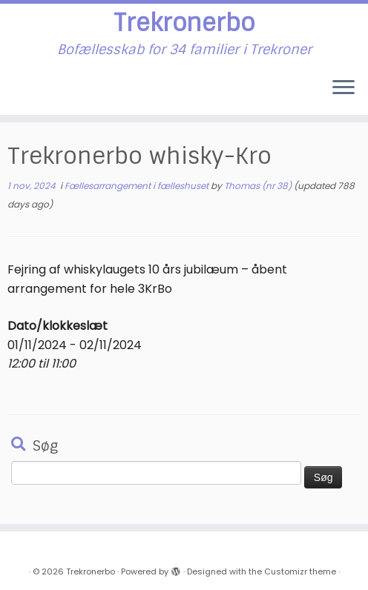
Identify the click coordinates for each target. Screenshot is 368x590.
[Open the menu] (343, 88)
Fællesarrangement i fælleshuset (138, 185)
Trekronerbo (184, 23)
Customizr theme (300, 571)
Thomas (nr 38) (258, 185)
